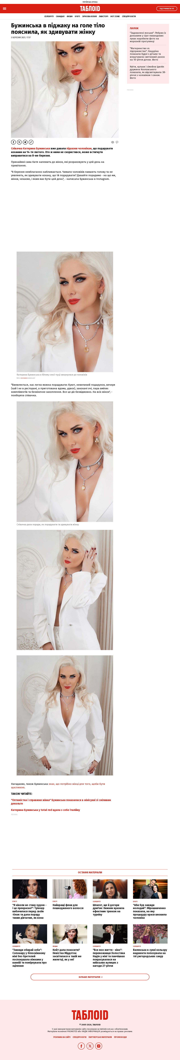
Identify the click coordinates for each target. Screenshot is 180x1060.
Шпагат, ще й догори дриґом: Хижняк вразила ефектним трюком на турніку (108, 909)
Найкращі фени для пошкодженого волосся (68, 906)
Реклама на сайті (61, 1037)
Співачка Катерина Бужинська (30, 148)
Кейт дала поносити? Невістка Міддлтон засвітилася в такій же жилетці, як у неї (67, 954)
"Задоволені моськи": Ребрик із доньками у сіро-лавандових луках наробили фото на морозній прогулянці (148, 37)
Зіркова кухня (89, 16)
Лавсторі (103, 16)
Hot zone (115, 16)
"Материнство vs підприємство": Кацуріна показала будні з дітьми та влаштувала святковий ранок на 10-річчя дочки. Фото (147, 54)
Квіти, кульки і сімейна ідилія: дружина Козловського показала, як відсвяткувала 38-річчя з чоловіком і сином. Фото (148, 72)
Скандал (60, 16)
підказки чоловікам (79, 148)
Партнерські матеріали (100, 1037)
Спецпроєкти (129, 16)
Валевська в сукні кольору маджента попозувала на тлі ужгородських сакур (150, 953)
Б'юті (77, 16)
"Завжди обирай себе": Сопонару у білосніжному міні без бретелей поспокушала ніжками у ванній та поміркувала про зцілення (29, 957)
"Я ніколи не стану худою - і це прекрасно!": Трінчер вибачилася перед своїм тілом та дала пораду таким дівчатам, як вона (29, 911)
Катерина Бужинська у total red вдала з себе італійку (45, 810)
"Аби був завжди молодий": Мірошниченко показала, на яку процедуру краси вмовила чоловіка (150, 911)
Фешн (70, 16)
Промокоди (120, 1037)
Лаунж (134, 28)
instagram (24, 378)
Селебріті (49, 16)
